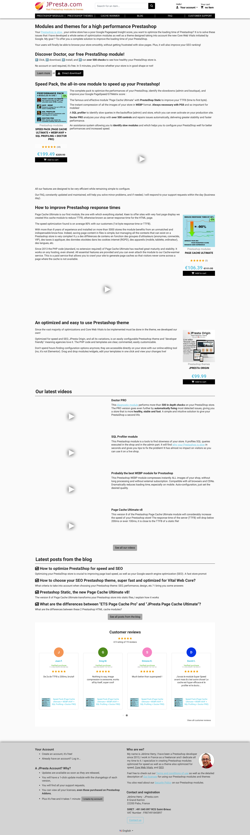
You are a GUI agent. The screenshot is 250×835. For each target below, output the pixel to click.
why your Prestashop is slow (188, 444)
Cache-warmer (110, 15)
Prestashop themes (80, 15)
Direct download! (69, 73)
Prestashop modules (50, 15)
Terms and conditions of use (172, 773)
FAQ (170, 15)
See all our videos (125, 547)
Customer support (200, 15)
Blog (140, 15)
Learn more (43, 73)
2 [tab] (126, 715)
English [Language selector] (125, 830)
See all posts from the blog (125, 616)
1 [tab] (123, 715)
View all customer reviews (199, 720)
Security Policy (163, 782)
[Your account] (186, 7)
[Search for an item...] (121, 6)
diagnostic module (127, 404)
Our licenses (150, 776)
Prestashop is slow (51, 32)
